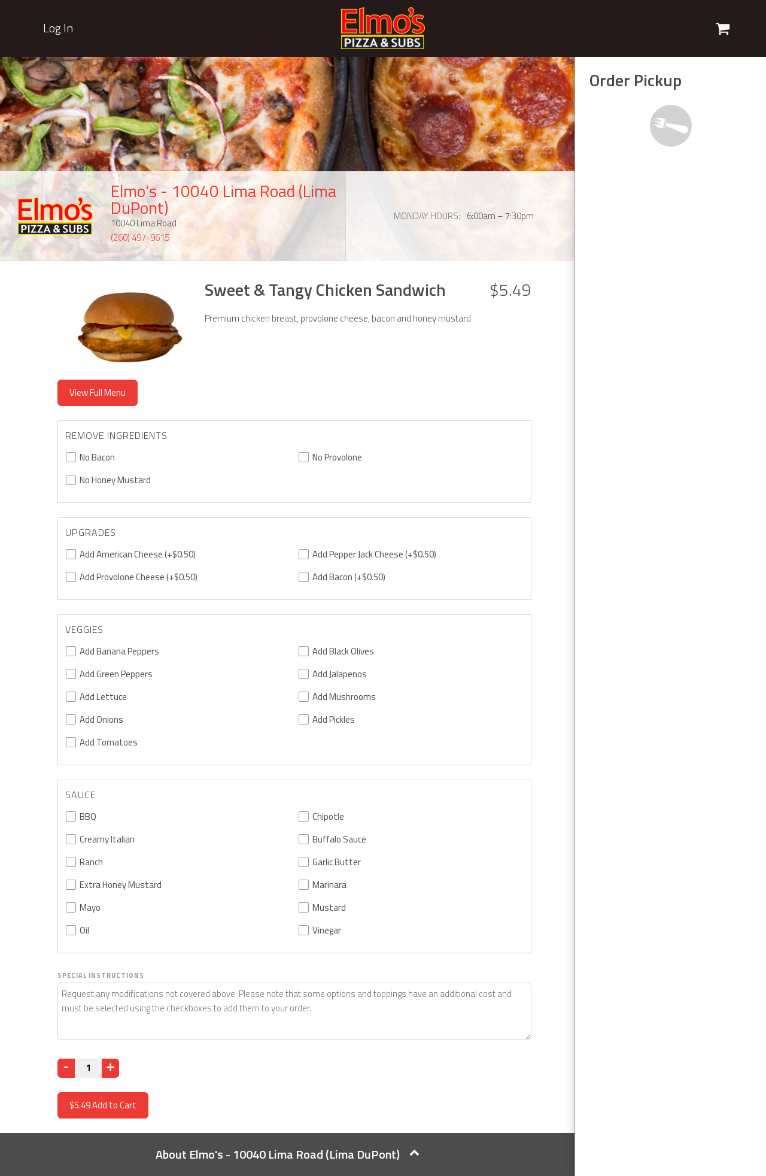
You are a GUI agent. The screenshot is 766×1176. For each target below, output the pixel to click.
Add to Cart (102, 1105)
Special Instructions (100, 975)
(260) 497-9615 (140, 237)
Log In (58, 28)
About (288, 1154)
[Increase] (110, 1068)
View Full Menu (97, 392)
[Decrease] (66, 1068)
